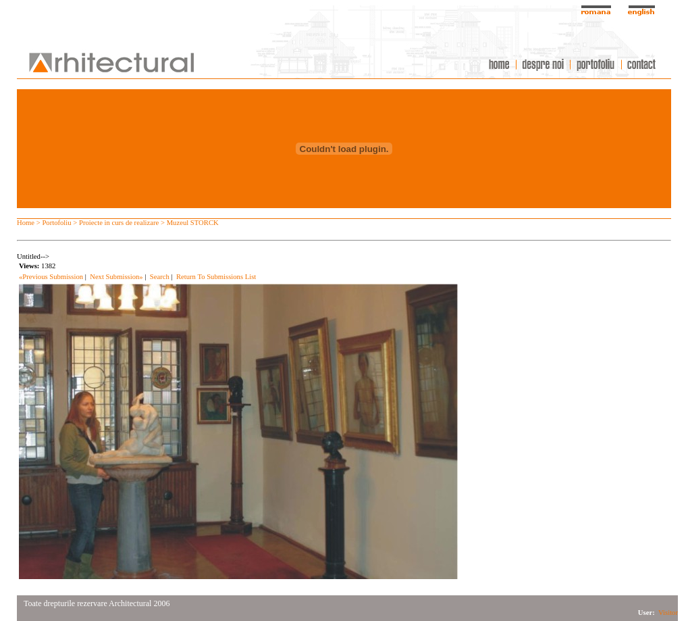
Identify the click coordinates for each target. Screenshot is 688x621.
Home (25, 222)
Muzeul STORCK (193, 222)
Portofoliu (56, 222)
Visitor (668, 612)
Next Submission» (116, 276)
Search (159, 276)
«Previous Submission (51, 276)
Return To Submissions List (216, 276)
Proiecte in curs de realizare (119, 222)
